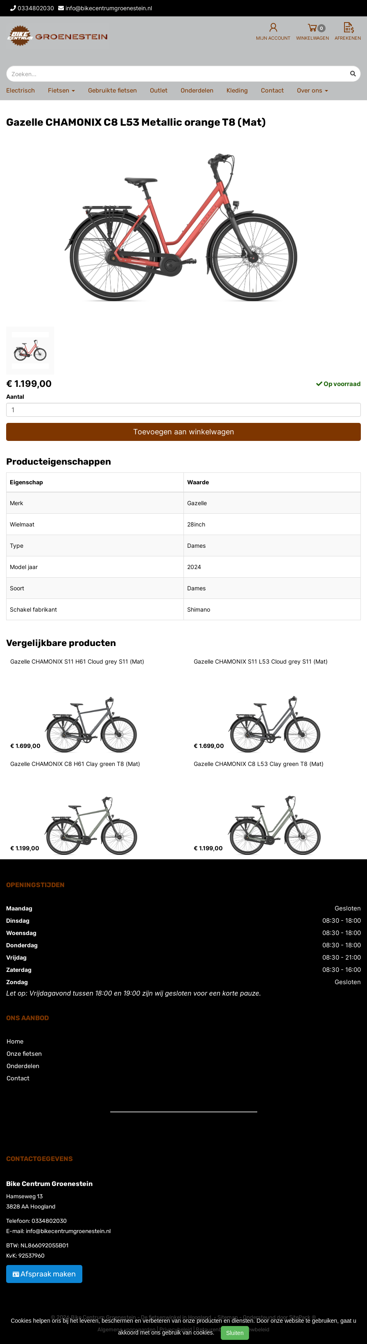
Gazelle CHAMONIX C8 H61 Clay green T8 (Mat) (75, 763)
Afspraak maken (44, 1273)
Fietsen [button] (61, 90)
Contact (272, 90)
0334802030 (49, 1221)
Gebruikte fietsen (112, 90)
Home (15, 1041)
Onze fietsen (24, 1053)
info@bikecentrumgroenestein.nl (68, 1231)
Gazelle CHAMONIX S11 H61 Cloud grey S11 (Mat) (77, 661)
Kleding (237, 90)
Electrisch (20, 90)
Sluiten (235, 1333)
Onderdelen (197, 90)
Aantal (15, 396)
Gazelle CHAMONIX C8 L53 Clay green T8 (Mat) (259, 763)
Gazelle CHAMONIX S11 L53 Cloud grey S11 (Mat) (261, 661)
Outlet (159, 90)
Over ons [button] (312, 90)
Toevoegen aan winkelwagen (183, 431)
